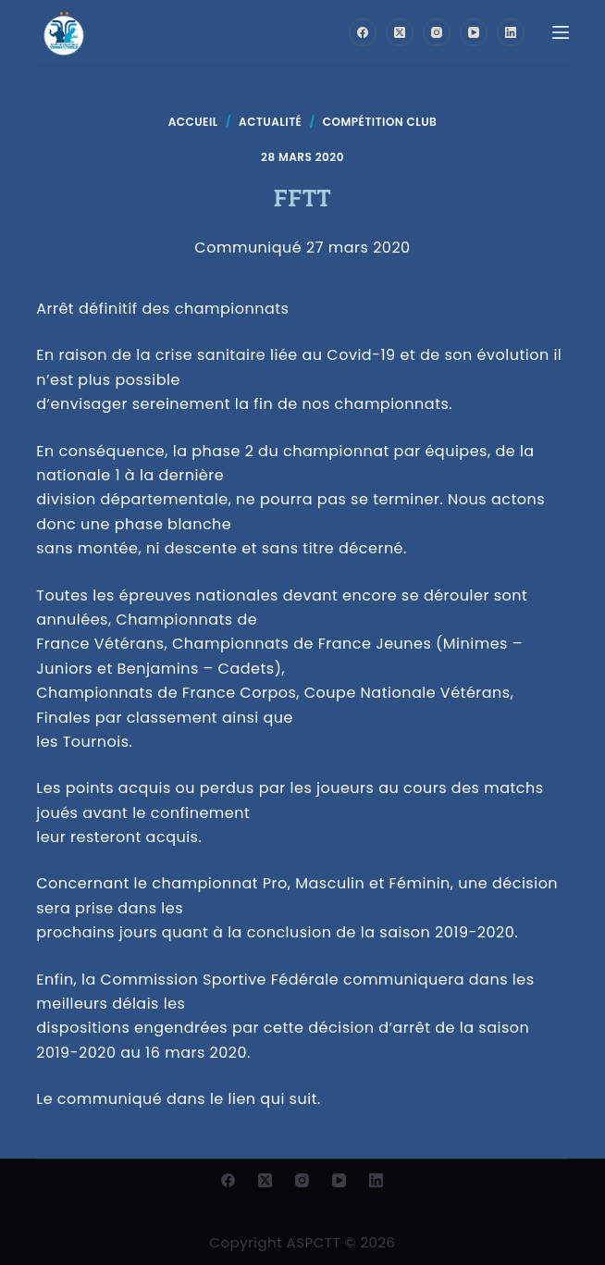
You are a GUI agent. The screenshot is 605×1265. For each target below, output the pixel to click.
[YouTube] (474, 32)
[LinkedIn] (511, 32)
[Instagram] (437, 32)
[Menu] (560, 32)
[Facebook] (363, 32)
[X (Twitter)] (400, 32)
